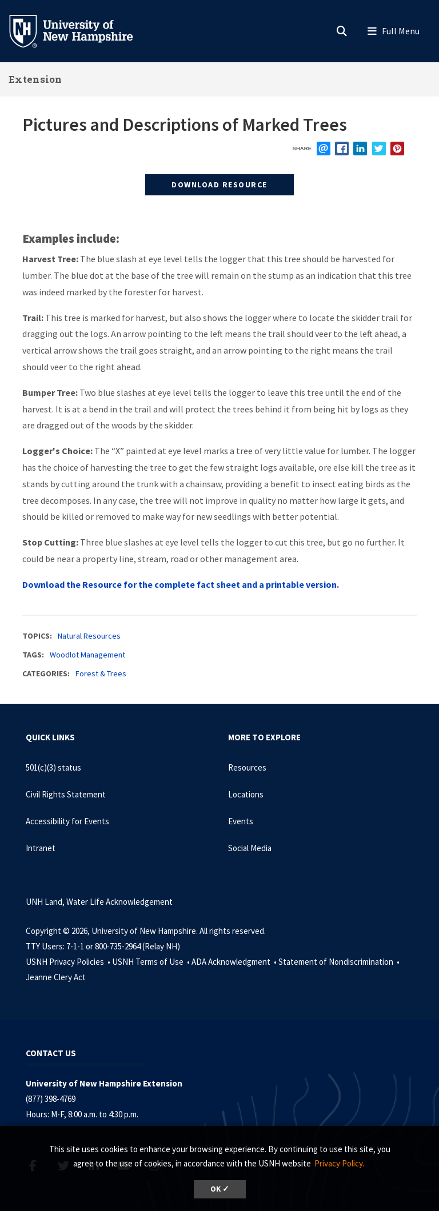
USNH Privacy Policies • (69, 961)
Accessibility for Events (67, 821)
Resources (247, 767)
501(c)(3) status (53, 767)
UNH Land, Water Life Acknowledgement (99, 901)
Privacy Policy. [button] (339, 1163)
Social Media (250, 848)
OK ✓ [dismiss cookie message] (219, 1189)
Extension (35, 79)
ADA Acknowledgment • (234, 961)
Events (240, 821)
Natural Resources (89, 636)
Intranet (40, 848)
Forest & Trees (100, 673)
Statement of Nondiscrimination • (339, 961)
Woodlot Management (87, 654)
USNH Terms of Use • (151, 961)
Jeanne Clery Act (56, 977)
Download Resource (219, 184)
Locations (246, 794)
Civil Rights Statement (66, 794)
